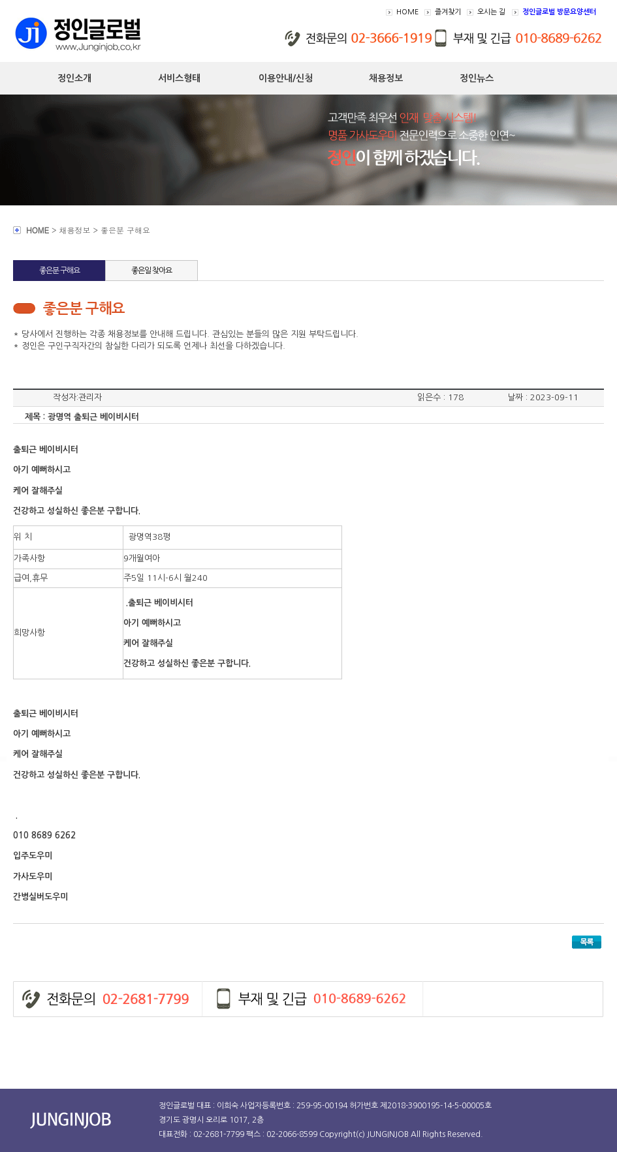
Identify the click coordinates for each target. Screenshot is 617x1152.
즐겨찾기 (448, 12)
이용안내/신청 (286, 78)
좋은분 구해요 (59, 270)
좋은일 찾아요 (151, 270)
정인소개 (74, 78)
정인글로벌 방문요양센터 (559, 12)
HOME (407, 12)
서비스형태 (179, 78)
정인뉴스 (477, 78)
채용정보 (386, 78)
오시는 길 (491, 12)
